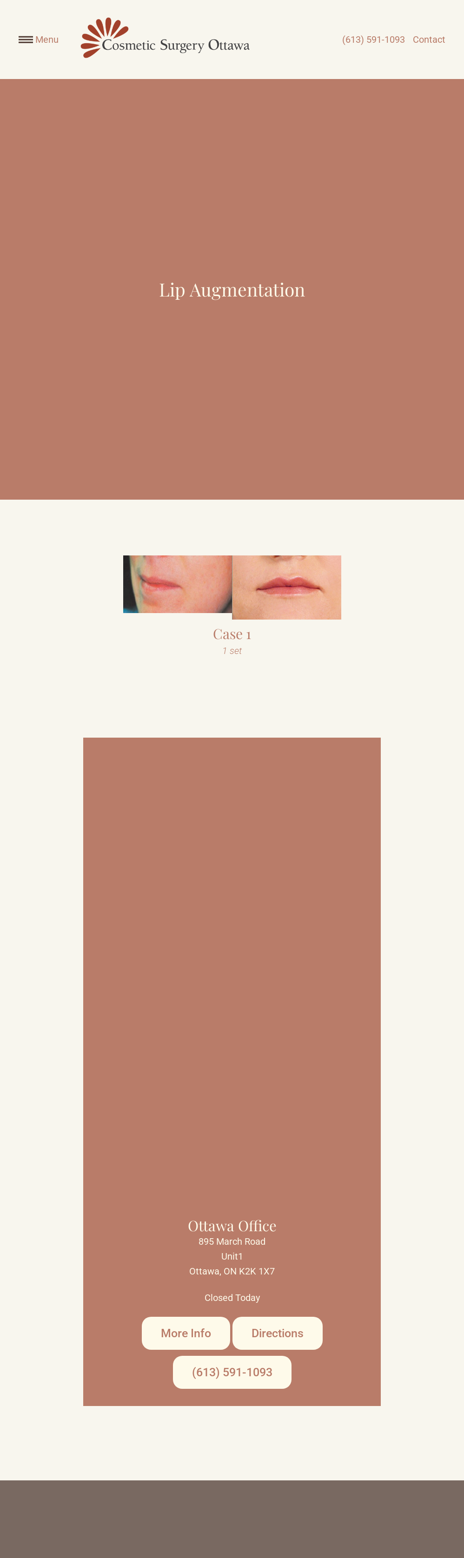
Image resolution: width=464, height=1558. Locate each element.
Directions (278, 1333)
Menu (39, 39)
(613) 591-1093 (373, 39)
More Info (186, 1333)
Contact (429, 39)
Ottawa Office (232, 1225)
